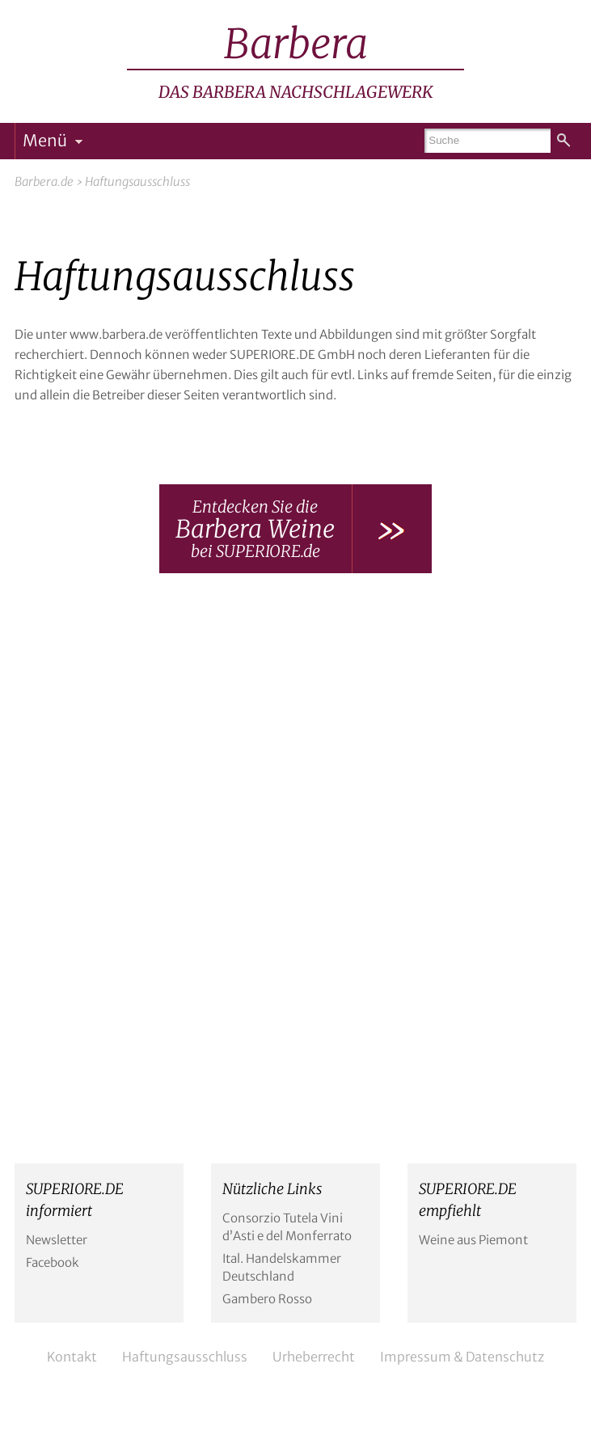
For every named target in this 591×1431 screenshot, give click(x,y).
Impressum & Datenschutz (462, 1357)
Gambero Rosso (267, 1298)
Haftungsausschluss (184, 1357)
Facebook (52, 1262)
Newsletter (56, 1239)
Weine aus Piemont (473, 1239)
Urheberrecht (313, 1357)
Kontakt (72, 1357)
